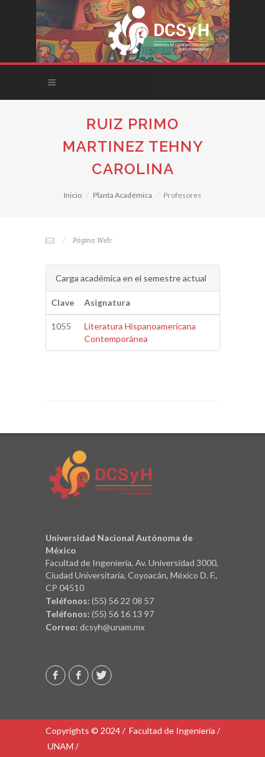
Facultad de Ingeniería (172, 730)
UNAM (60, 746)
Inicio (73, 195)
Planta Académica (122, 195)
